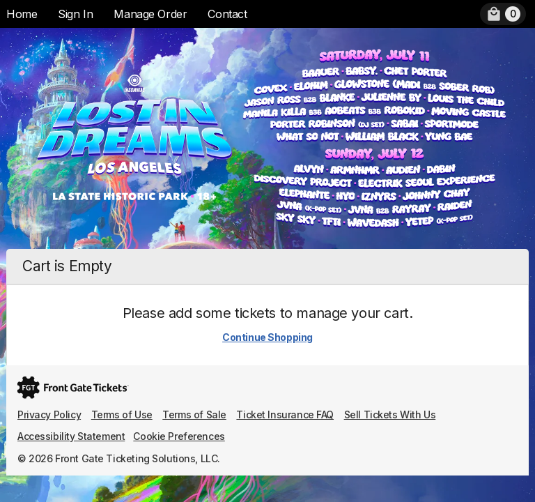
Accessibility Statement (71, 436)
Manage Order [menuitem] (150, 14)
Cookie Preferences (178, 436)
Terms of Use (122, 414)
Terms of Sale (194, 414)
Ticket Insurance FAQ (285, 414)
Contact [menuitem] (227, 14)
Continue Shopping (267, 337)
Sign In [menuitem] (75, 14)
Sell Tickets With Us (390, 414)
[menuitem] (503, 14)
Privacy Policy (49, 414)
